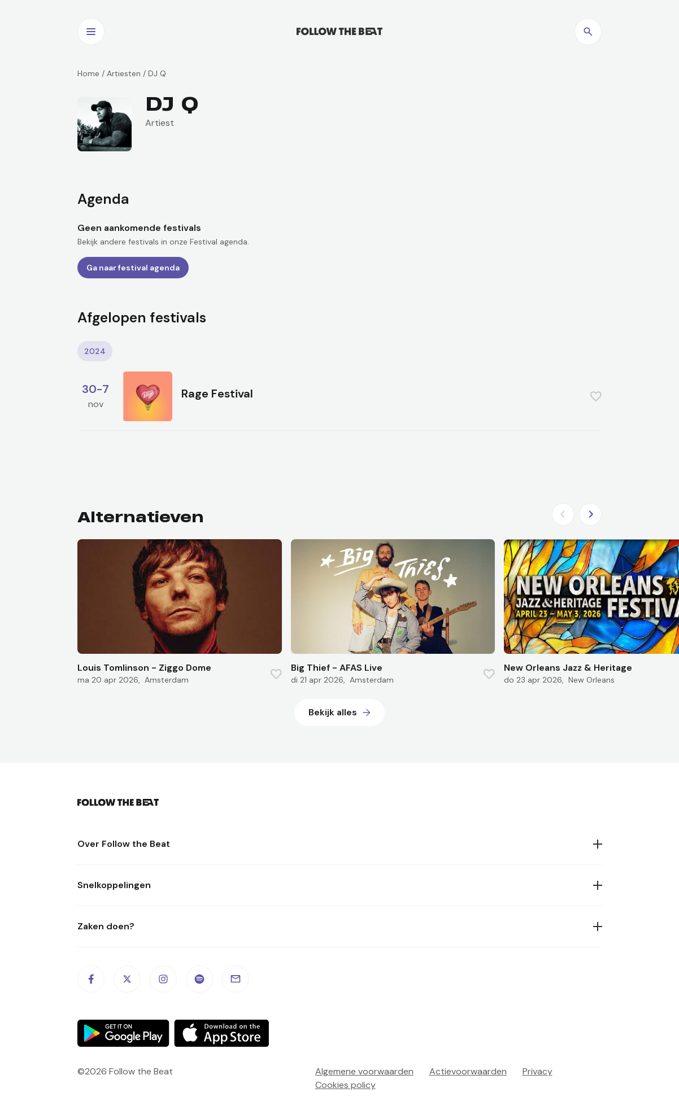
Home (88, 73)
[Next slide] (590, 514)
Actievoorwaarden (468, 1071)
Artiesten (124, 73)
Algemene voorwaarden (364, 1071)
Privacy (537, 1071)
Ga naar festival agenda (133, 268)
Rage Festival (217, 393)
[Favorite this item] (596, 396)
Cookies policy (345, 1085)
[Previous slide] (563, 514)
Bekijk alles (332, 712)
